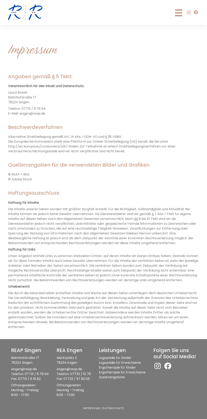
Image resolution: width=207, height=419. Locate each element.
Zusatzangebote (112, 377)
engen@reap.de (69, 369)
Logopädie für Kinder (115, 357)
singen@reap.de (24, 369)
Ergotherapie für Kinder (117, 367)
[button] (189, 12)
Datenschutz (113, 408)
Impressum (91, 408)
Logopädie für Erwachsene (120, 362)
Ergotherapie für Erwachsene (122, 372)
